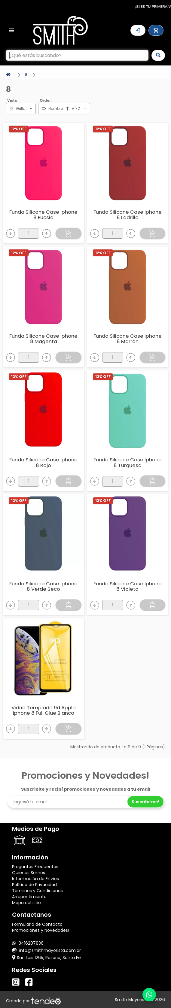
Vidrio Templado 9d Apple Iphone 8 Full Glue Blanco (43, 710)
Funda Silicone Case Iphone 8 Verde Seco (43, 586)
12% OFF (18, 128)
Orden (46, 100)
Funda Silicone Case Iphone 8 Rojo (43, 462)
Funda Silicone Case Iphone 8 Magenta (43, 339)
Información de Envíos (35, 879)
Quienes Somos (28, 873)
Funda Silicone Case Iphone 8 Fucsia (43, 215)
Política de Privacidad (34, 885)
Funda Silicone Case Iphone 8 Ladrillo (127, 215)
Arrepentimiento (29, 897)
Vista (12, 100)
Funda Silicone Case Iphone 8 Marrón (127, 339)
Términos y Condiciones (37, 891)
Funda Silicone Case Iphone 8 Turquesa (127, 462)
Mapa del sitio (26, 903)
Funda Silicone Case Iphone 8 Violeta (127, 586)
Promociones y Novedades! (40, 930)
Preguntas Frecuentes (35, 867)
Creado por (33, 1001)
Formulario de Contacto (37, 924)
